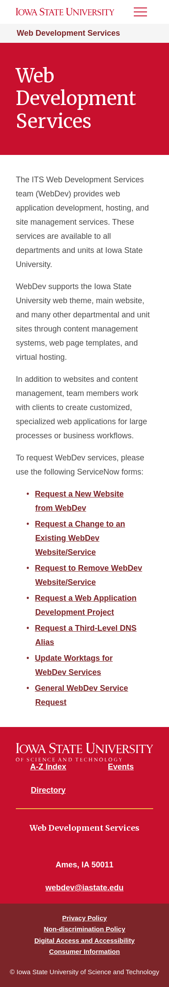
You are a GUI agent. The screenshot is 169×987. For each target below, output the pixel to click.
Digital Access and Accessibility (84, 940)
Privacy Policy (84, 918)
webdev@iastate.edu (84, 887)
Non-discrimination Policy (84, 929)
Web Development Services (68, 33)
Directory (48, 790)
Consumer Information (84, 951)
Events (121, 766)
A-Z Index (48, 766)
